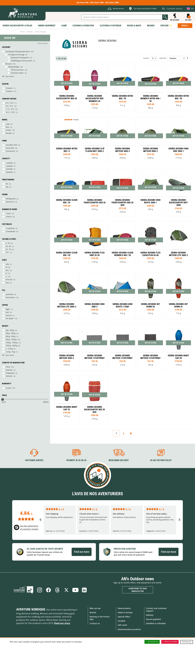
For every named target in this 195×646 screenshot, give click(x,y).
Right (8, 309)
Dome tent (10, 148)
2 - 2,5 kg (9, 348)
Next (131, 433)
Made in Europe (125, 612)
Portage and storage (16, 54)
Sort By (162, 58)
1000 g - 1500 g (11, 342)
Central (9, 315)
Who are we (95, 608)
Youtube (75, 590)
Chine (8, 367)
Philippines (10, 373)
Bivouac (8, 64)
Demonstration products (129, 629)
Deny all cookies (170, 642)
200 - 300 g (10, 330)
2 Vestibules (10, 231)
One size (9, 279)
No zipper (10, 318)
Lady (8, 124)
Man (7, 127)
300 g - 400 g (10, 333)
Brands (30, 32)
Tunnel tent (10, 151)
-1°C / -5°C (10, 109)
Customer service (34, 460)
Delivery (149, 615)
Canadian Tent (11, 145)
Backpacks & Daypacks (20, 57)
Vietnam (9, 376)
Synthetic (9, 294)
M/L (7, 270)
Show (146, 58)
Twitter (66, 590)
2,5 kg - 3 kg (10, 351)
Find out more (81, 551)
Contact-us (95, 623)
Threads (57, 590)
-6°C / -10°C (10, 112)
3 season (9, 91)
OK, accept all (152, 642)
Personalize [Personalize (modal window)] (186, 642)
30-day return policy (161, 460)
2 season (9, 88)
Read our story (62, 623)
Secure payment (153, 619)
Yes (7, 187)
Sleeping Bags (13, 66)
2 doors (9, 216)
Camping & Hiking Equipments (17, 51)
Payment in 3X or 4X (76, 460)
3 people (9, 169)
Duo (7, 282)
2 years (8, 388)
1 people (9, 163)
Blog (23, 590)
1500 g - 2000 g (11, 345)
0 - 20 (8, 243)
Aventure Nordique (30, 609)
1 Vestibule (10, 228)
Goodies (121, 621)
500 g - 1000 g (11, 339)
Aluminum (10, 201)
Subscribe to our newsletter (138, 589)
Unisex (8, 130)
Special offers (124, 616)
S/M (7, 264)
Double (9, 133)
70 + (7, 252)
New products (124, 608)
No (7, 184)
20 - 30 (8, 246)
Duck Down (10, 297)
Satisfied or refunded (156, 623)
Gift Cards (122, 625)
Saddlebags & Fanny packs (21, 60)
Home (22, 32)
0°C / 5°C (9, 106)
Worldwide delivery (119, 460)
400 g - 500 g (10, 336)
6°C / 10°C (10, 103)
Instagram (39, 590)
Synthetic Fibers (17, 73)
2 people (9, 166)
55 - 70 (8, 249)
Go (165, 17)
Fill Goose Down (17, 70)
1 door (8, 213)
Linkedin (84, 590)
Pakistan (9, 370)
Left (7, 312)
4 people (9, 172)
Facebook (48, 590)
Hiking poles (11, 198)
